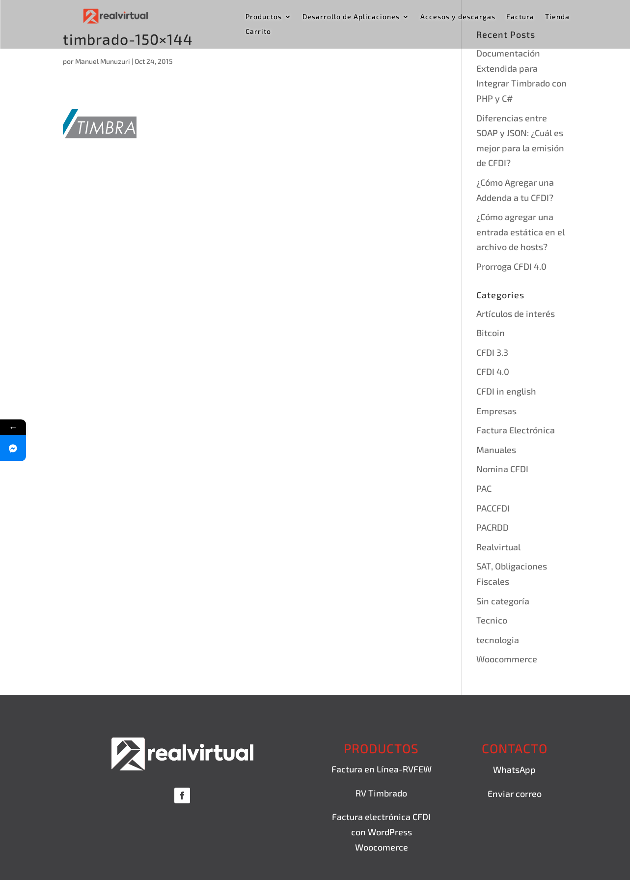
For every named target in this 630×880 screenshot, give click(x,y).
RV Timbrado (381, 793)
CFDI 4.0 (492, 371)
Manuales (496, 449)
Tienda (557, 17)
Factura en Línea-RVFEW (381, 769)
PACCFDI (493, 508)
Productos (264, 17)
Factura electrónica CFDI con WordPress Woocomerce (381, 831)
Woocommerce (506, 658)
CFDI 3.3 (492, 352)
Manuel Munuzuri (102, 61)
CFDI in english (506, 391)
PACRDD (492, 527)
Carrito (258, 31)
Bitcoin (490, 332)
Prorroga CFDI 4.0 (511, 266)
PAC (484, 488)
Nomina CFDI (502, 468)
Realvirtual (498, 546)
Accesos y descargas (457, 17)
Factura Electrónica (515, 430)
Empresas (496, 410)
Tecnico (491, 620)
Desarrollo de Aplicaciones (351, 17)
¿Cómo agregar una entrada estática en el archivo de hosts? (520, 231)
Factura (520, 17)
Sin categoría (502, 601)
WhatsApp (514, 769)
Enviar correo (515, 793)
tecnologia (497, 639)
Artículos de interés (515, 313)
